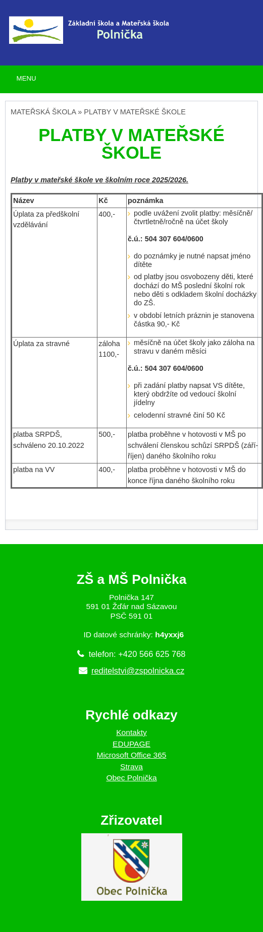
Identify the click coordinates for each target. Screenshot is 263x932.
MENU (26, 78)
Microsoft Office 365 (132, 755)
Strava (131, 766)
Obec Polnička (131, 777)
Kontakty (131, 732)
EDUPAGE (131, 744)
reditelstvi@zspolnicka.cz (137, 670)
